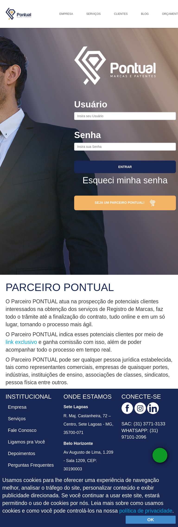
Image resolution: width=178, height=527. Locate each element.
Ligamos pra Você (26, 441)
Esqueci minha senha (125, 180)
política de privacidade (145, 511)
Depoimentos (21, 453)
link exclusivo (22, 342)
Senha (87, 135)
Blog (145, 14)
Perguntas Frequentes (31, 465)
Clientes (121, 14)
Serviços (93, 14)
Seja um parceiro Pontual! (125, 203)
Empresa (66, 14)
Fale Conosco (22, 430)
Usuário (90, 104)
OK (150, 519)
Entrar (125, 167)
